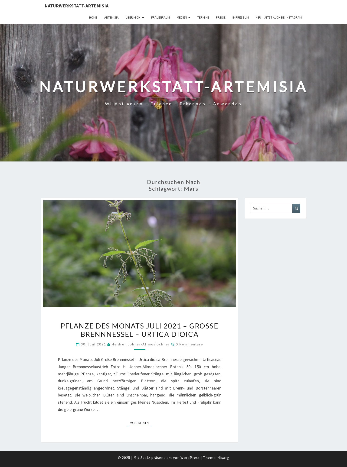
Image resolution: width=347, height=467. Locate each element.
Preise (221, 17)
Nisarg (223, 457)
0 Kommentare (189, 344)
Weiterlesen (140, 422)
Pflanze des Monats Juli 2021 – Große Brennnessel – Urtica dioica (139, 330)
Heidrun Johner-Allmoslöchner (140, 344)
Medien (182, 17)
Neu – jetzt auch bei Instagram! (279, 17)
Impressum (240, 17)
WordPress (190, 457)
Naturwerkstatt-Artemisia (76, 6)
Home (93, 17)
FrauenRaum (160, 17)
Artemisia (111, 17)
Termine (203, 17)
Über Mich (133, 17)
